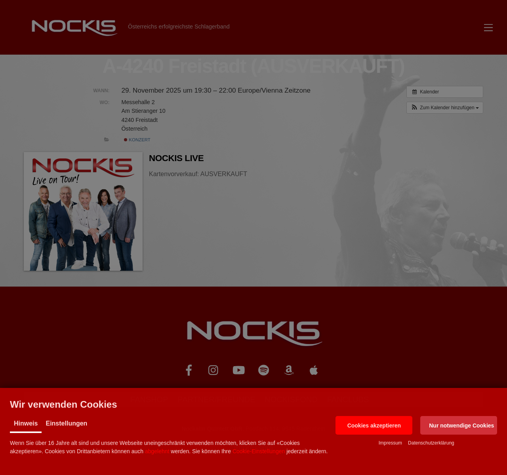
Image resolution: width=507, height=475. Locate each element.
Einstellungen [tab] (66, 423)
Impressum (390, 443)
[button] (373, 425)
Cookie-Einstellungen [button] (259, 451)
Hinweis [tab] (26, 423)
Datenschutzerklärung (431, 443)
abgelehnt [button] (157, 451)
